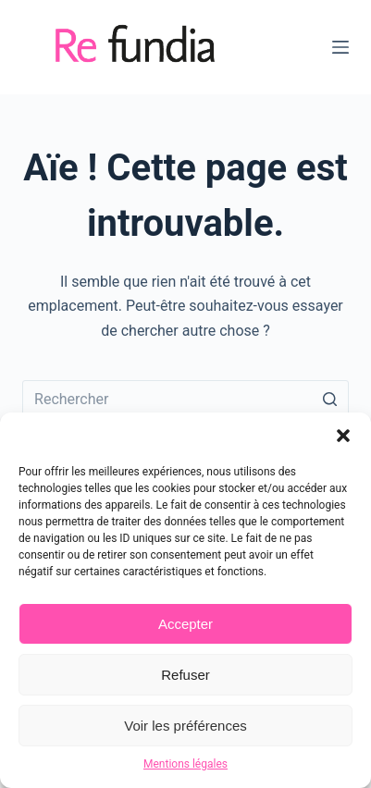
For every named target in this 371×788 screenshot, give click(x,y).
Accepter (185, 624)
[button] (343, 435)
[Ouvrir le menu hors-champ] (340, 47)
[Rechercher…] (185, 398)
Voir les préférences (185, 725)
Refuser (185, 675)
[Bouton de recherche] (330, 398)
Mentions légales (185, 763)
